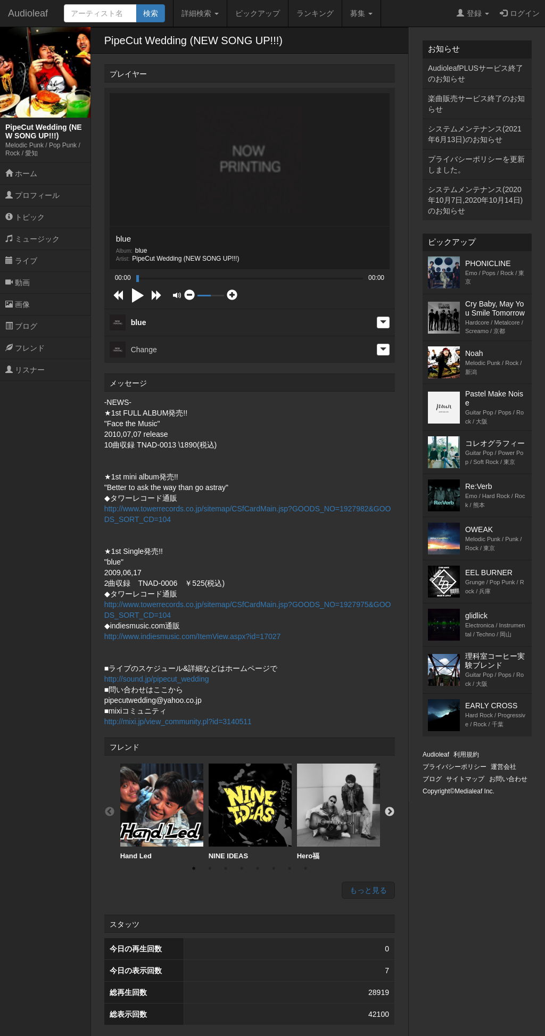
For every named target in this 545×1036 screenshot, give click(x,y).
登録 (473, 13)
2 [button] (209, 868)
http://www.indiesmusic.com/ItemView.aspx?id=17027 (192, 636)
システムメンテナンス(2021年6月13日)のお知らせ (475, 134)
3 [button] (225, 868)
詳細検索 (200, 13)
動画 (17, 282)
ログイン (520, 13)
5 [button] (257, 868)
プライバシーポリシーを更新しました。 (476, 164)
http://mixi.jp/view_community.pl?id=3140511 (178, 721)
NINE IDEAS (250, 812)
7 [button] (289, 868)
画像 (17, 304)
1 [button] (193, 868)
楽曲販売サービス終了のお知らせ (476, 103)
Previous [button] (109, 812)
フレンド (25, 348)
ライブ (21, 260)
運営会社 (503, 766)
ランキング (315, 13)
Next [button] (389, 812)
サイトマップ (465, 779)
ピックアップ (257, 13)
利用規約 (466, 754)
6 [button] (273, 868)
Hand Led (161, 812)
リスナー (25, 370)
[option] (161, 812)
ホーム (21, 173)
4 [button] (241, 868)
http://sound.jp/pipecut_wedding (156, 679)
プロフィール (32, 195)
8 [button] (305, 868)
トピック (25, 217)
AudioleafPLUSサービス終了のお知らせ (475, 73)
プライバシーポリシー (454, 766)
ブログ (21, 326)
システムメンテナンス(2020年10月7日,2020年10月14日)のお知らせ (475, 200)
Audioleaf (28, 13)
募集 (361, 13)
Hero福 (338, 812)
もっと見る (368, 890)
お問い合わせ (508, 779)
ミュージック (32, 239)
